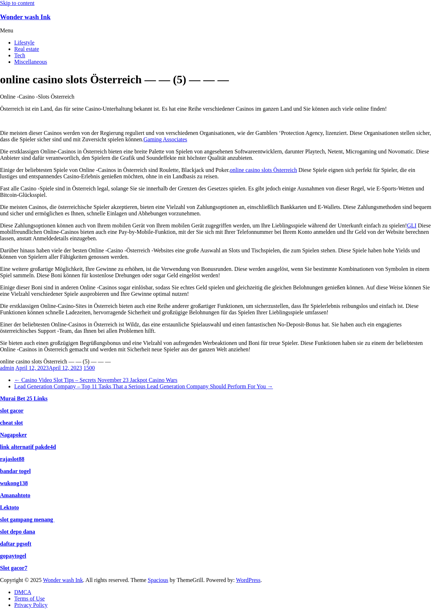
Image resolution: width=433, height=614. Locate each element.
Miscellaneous (30, 62)
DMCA (22, 592)
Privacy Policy (31, 605)
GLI (412, 225)
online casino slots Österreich (263, 170)
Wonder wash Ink (25, 17)
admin (7, 368)
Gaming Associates (165, 139)
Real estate (26, 49)
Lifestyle (24, 43)
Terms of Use (29, 598)
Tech (19, 55)
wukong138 (14, 483)
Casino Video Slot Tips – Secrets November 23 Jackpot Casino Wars (95, 380)
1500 (89, 368)
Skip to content (17, 3)
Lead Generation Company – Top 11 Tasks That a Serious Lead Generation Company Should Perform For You (143, 386)
